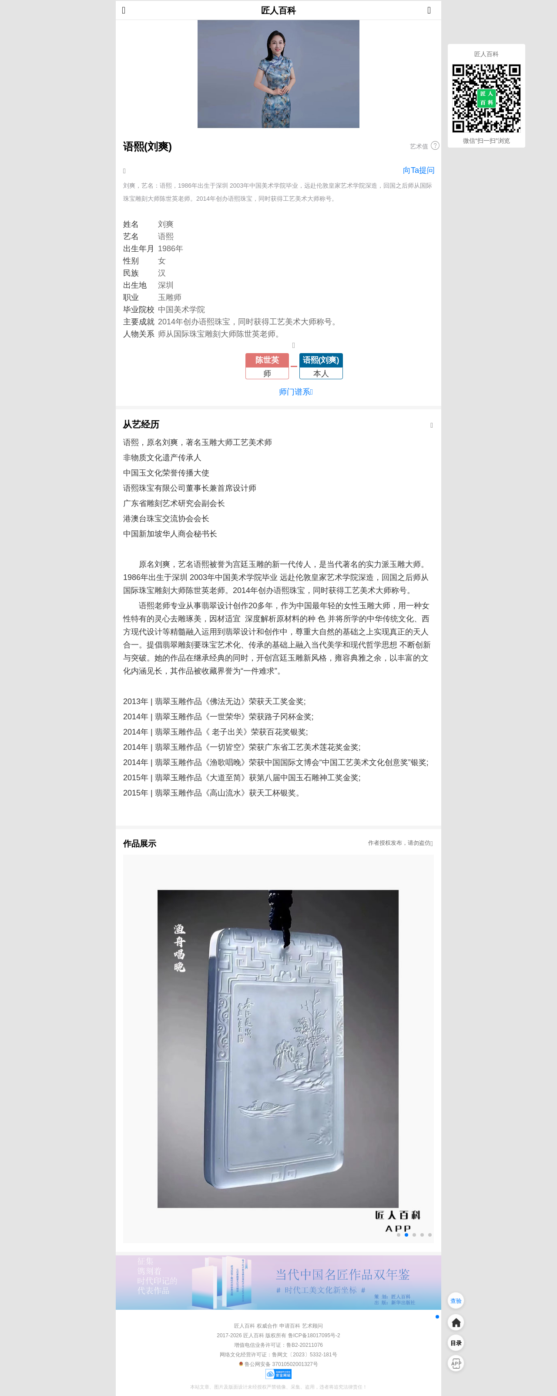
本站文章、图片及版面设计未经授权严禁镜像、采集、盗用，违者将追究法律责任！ (278, 1386)
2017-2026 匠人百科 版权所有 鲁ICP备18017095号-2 (278, 1335)
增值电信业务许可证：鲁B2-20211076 (278, 1345)
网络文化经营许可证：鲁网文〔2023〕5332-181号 (278, 1355)
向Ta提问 (419, 170)
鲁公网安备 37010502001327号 (278, 1364)
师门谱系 (296, 392)
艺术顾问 (312, 1326)
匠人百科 (278, 10)
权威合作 (267, 1326)
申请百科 (289, 1326)
